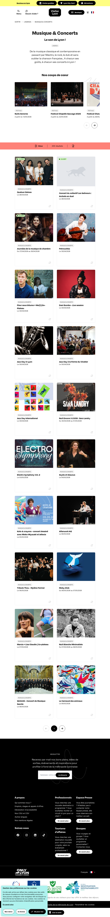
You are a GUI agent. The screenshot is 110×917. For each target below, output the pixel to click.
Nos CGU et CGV (22, 813)
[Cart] (88, 12)
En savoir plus (63, 821)
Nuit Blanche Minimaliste (71, 644)
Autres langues (21, 817)
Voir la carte (55, 912)
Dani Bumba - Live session (71, 305)
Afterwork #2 (65, 531)
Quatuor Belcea (24, 192)
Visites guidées (46, 3)
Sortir (17, 22)
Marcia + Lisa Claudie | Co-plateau (32, 644)
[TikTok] (44, 835)
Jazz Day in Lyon (24, 361)
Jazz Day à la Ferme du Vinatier (73, 361)
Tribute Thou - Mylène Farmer (31, 587)
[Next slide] (94, 125)
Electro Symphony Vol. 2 (28, 474)
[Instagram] (26, 835)
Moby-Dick (64, 587)
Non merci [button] (8, 911)
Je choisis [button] (21, 911)
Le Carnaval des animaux (70, 700)
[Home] (55, 12)
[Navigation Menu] (19, 12)
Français (88, 872)
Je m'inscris (62, 775)
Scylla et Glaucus (67, 474)
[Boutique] (76, 12)
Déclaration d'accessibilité (26, 810)
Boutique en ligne (23, 3)
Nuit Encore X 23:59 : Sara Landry (74, 418)
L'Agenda (27, 22)
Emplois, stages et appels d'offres (29, 806)
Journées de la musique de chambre (33, 248)
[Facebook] (18, 835)
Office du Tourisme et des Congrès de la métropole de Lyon (48, 905)
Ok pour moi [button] (37, 911)
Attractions (87, 3)
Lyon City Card (67, 3)
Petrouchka (64, 248)
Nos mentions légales (24, 820)
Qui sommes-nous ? (23, 803)
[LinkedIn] (35, 835)
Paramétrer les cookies (84, 905)
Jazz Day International (27, 418)
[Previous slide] (87, 125)
